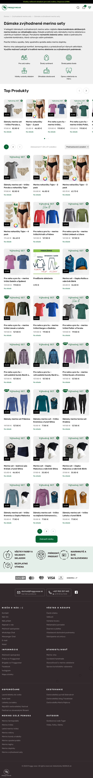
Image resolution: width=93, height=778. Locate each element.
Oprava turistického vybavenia (59, 666)
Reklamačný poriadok (55, 625)
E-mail (4, 640)
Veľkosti (49, 617)
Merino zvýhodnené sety (12, 752)
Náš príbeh (6, 621)
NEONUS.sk (66, 766)
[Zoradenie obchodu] (77, 147)
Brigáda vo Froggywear (12, 663)
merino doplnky (59, 42)
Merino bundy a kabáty (11, 736)
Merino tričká (7, 725)
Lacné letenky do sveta (11, 695)
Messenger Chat (9, 636)
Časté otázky (52, 613)
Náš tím (5, 617)
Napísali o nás (8, 625)
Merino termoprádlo (10, 721)
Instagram (6, 670)
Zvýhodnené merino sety (21, 16)
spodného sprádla (38, 42)
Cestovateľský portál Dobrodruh (60, 695)
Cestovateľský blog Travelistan (59, 699)
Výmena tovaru (52, 621)
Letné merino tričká (10, 729)
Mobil (4, 644)
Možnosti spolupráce (11, 655)
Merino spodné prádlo (11, 740)
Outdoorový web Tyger (56, 721)
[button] (44, 138)
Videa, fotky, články (54, 725)
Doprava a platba (53, 629)
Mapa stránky (7, 674)
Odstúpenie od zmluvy (55, 636)
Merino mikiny (8, 733)
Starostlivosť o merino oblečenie (60, 663)
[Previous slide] (79, 91)
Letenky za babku (9, 702)
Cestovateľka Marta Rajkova (58, 702)
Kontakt (5, 613)
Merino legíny (7, 744)
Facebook (6, 666)
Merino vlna (51, 655)
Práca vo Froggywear (11, 659)
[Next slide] (86, 91)
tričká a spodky (17, 42)
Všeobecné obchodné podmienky (60, 632)
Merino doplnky (8, 748)
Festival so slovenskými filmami (15, 710)
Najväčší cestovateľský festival (15, 706)
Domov (6, 16)
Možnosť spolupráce (10, 629)
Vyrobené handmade (55, 659)
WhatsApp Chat (8, 632)
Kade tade (6, 699)
